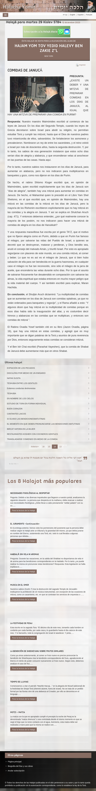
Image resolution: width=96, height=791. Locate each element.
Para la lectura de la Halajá (23, 510)
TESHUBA (48, 393)
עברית (65, 15)
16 (43, 447)
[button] (46, 31)
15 (49, 447)
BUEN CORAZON (48, 409)
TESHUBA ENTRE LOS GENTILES (48, 383)
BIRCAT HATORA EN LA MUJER (48, 429)
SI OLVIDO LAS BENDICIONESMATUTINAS (48, 419)
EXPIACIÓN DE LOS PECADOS (48, 368)
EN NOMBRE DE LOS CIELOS (48, 398)
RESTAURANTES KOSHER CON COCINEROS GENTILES (48, 434)
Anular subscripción (16, 771)
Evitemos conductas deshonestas (48, 388)
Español (80, 15)
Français (89, 15)
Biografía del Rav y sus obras (20, 766)
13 (60, 447)
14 (55, 447)
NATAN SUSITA (48, 378)
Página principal (15, 762)
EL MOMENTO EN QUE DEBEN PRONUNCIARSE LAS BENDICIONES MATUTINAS (48, 424)
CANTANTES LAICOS (48, 414)
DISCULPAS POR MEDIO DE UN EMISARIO (48, 373)
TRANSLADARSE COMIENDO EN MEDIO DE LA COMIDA (48, 439)
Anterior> (35, 447)
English (72, 15)
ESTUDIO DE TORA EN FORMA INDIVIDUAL (48, 404)
